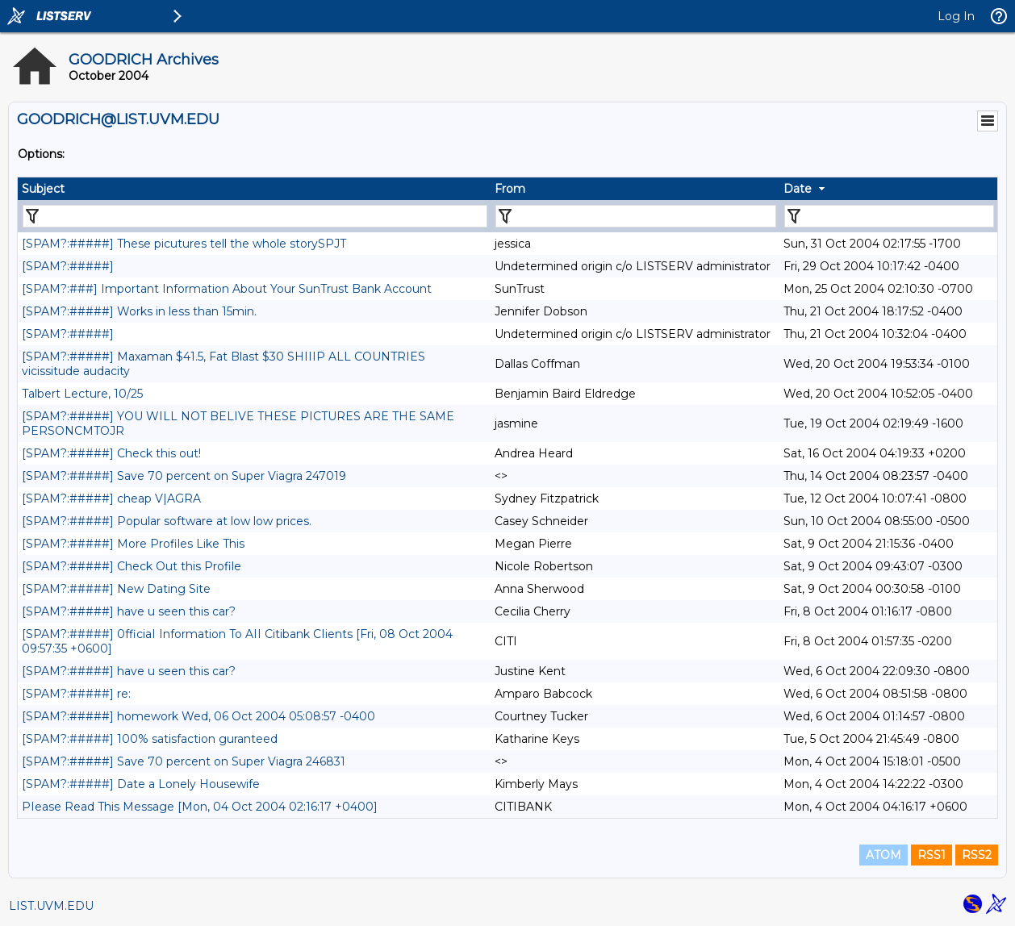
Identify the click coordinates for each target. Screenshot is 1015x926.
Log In (956, 16)
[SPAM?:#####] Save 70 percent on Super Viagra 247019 (184, 476)
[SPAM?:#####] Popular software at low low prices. (166, 521)
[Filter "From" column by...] (635, 216)
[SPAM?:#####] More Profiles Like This (133, 543)
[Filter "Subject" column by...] (255, 216)
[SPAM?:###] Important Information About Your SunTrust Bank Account (227, 289)
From (510, 188)
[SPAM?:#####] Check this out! (111, 453)
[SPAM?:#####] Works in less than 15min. (139, 311)
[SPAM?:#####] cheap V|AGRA (111, 498)
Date (797, 188)
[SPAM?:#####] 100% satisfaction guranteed (150, 739)
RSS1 (931, 855)
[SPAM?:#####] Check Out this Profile (131, 566)
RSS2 (977, 855)
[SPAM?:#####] (68, 266)
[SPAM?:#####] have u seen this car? (129, 611)
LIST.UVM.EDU (51, 906)
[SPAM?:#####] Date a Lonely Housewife (141, 784)
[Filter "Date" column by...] (889, 216)
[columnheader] (254, 188)
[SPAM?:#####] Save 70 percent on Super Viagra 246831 (183, 761)
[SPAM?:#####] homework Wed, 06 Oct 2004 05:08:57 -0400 (198, 716)
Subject (43, 188)
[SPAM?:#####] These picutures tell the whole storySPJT (184, 243)
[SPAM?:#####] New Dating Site (116, 589)
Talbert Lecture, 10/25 (82, 393)
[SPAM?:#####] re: (76, 693)
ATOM (883, 855)
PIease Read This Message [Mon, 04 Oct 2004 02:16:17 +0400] (200, 806)
